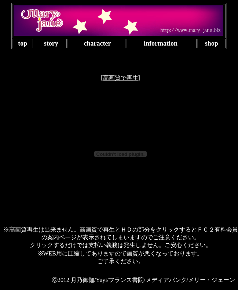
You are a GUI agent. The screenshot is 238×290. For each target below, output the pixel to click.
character (97, 43)
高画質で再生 (120, 78)
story (51, 43)
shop (211, 43)
